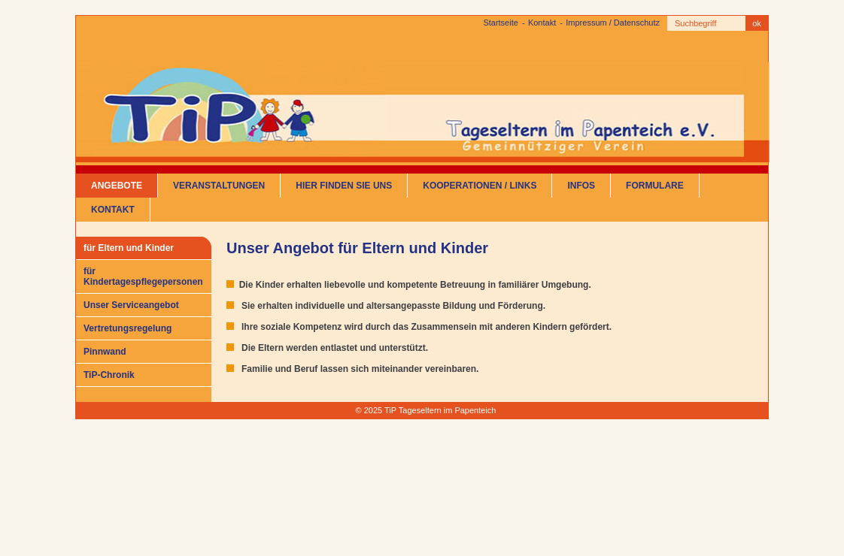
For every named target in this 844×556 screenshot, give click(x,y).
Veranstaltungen (219, 185)
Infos (581, 185)
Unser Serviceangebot (131, 305)
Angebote (116, 185)
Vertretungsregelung (127, 328)
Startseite (500, 22)
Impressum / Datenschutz (613, 22)
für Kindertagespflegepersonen (143, 276)
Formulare (655, 185)
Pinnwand (104, 351)
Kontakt (542, 22)
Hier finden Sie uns (344, 185)
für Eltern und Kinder (128, 248)
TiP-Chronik (109, 375)
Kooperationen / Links (479, 185)
